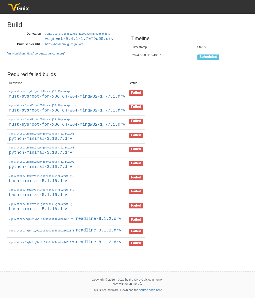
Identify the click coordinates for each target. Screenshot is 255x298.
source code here (150, 288)
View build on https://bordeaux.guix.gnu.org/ (36, 53)
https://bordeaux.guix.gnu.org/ (64, 44)
